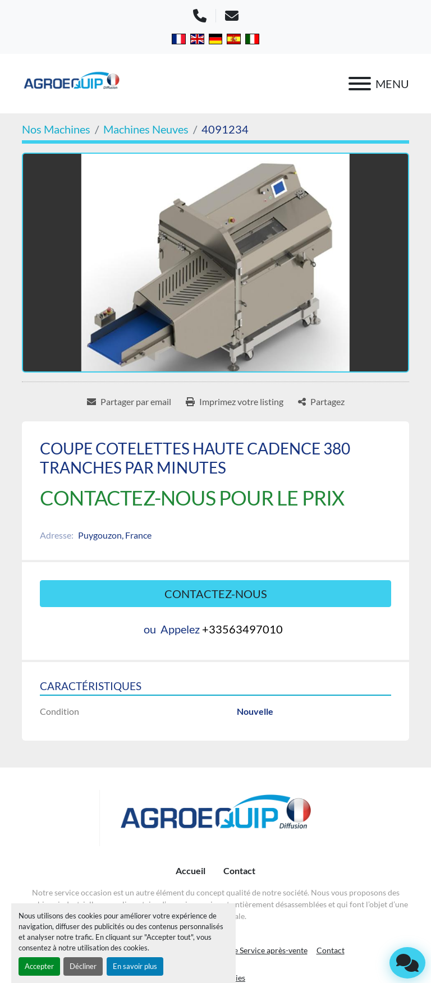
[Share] (321, 401)
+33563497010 (242, 629)
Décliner (83, 966)
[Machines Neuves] (146, 129)
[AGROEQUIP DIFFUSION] (216, 818)
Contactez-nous (215, 593)
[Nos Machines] (56, 129)
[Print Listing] (234, 401)
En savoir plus (135, 966)
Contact (239, 870)
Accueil (190, 870)
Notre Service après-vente (262, 950)
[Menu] (360, 83)
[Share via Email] (129, 401)
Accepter (39, 966)
